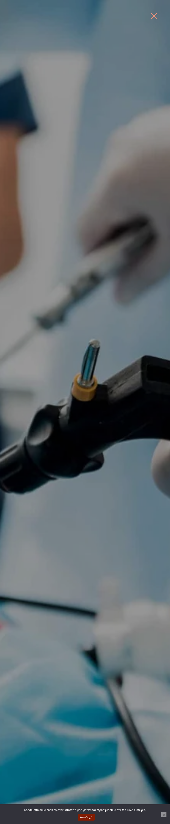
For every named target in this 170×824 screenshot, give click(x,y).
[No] (164, 814)
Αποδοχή (86, 817)
